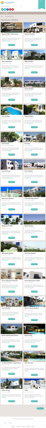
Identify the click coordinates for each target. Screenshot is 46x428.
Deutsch (28, 426)
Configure (10, 423)
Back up (40, 408)
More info (8, 41)
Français (23, 426)
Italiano (32, 426)
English (41, 1)
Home (2, 16)
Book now (11, 44)
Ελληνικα (18, 426)
